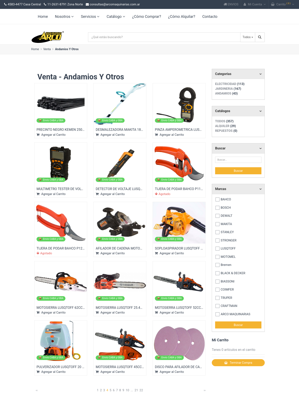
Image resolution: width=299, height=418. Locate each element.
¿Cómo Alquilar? (181, 16)
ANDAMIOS (226, 93)
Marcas (220, 189)
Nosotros (64, 16)
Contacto (209, 16)
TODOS (224, 121)
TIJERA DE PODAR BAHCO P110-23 (181, 189)
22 (141, 390)
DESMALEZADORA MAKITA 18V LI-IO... (124, 130)
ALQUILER (225, 126)
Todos (247, 37)
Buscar (220, 148)
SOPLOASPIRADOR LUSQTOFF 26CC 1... (184, 248)
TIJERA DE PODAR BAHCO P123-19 (63, 248)
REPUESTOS (226, 131)
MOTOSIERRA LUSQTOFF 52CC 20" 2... (183, 308)
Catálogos (222, 111)
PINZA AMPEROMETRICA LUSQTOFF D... (185, 130)
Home (35, 49)
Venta (47, 49)
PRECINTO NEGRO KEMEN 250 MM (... (65, 130)
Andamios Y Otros (66, 49)
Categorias (223, 74)
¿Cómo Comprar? (146, 16)
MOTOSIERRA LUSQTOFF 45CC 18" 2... (124, 367)
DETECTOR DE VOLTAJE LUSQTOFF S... (124, 189)
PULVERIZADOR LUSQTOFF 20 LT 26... (65, 367)
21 (136, 390)
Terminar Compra (238, 362)
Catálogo (116, 16)
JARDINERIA (228, 89)
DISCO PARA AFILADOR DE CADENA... (183, 367)
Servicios (90, 16)
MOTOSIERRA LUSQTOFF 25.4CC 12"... (124, 308)
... (132, 390)
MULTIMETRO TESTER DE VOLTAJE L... (65, 189)
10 (127, 390)
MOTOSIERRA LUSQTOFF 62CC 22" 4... (65, 308)
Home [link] (43, 16)
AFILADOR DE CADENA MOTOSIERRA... (125, 248)
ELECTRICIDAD (230, 84)
